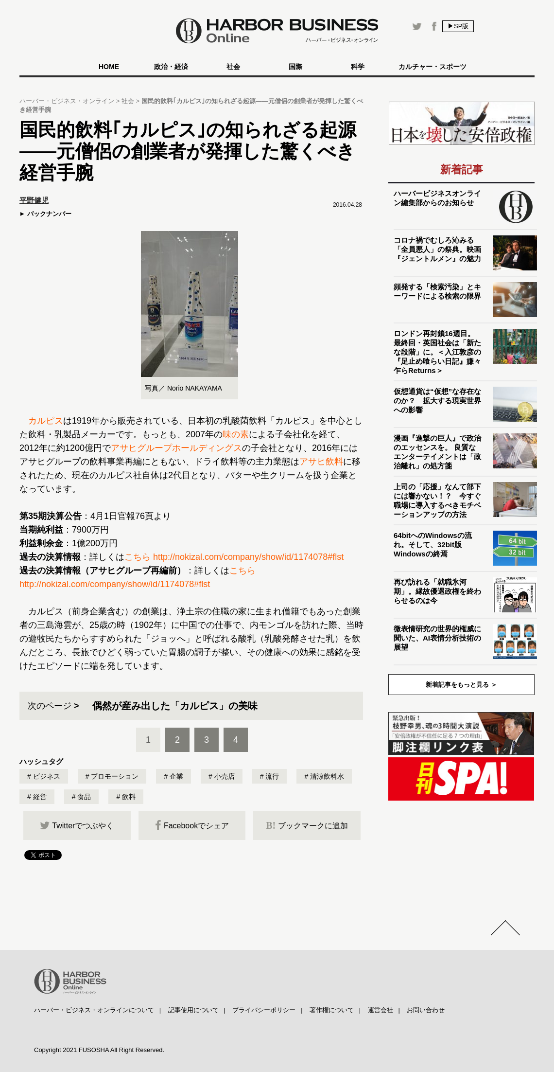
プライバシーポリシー (263, 1010)
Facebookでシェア (192, 825)
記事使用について (193, 1010)
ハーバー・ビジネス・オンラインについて (94, 1010)
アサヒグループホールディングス (176, 448)
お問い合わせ (426, 1010)
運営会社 (380, 1010)
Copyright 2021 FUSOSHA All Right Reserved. (99, 1050)
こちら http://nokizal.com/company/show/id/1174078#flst (234, 557)
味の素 (236, 434)
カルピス (45, 421)
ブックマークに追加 (307, 825)
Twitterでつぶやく (77, 825)
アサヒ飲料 (321, 461)
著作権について (332, 1010)
